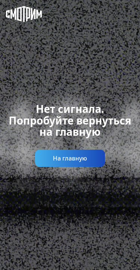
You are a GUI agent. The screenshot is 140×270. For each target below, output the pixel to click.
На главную (70, 158)
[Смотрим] (18, 15)
